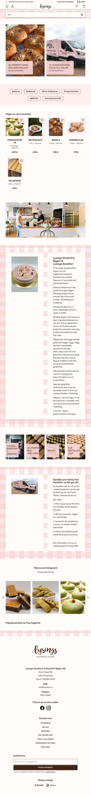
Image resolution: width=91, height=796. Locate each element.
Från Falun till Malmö (65, 2)
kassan (57, 524)
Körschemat (65, 504)
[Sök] (82, 14)
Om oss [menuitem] (45, 727)
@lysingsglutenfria (45, 572)
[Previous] (3, 597)
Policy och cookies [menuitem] (45, 739)
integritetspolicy (50, 772)
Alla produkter (65, 514)
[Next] (87, 597)
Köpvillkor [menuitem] (45, 731)
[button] (7, 6)
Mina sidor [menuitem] (45, 747)
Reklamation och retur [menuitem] (45, 743)
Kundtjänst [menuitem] (45, 723)
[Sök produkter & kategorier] (45, 14)
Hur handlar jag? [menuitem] (45, 735)
